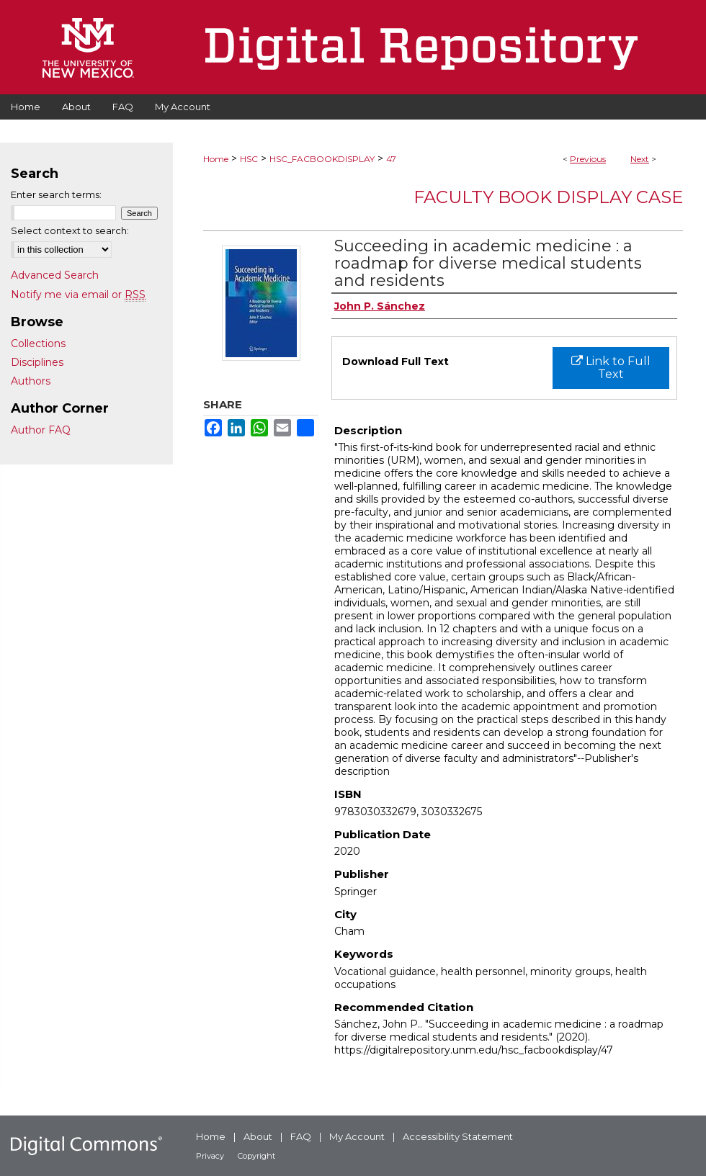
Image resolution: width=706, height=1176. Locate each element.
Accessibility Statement (458, 1136)
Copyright (256, 1156)
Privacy (210, 1156)
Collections (38, 343)
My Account (357, 1136)
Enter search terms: (56, 194)
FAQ (300, 1136)
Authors (30, 380)
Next (639, 158)
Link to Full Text (611, 367)
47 (391, 158)
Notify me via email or (78, 294)
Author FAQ (41, 429)
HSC (249, 158)
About (257, 1136)
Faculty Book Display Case (548, 197)
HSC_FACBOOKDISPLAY (322, 158)
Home (215, 158)
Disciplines (37, 362)
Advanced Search (55, 275)
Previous (588, 158)
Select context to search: (70, 230)
